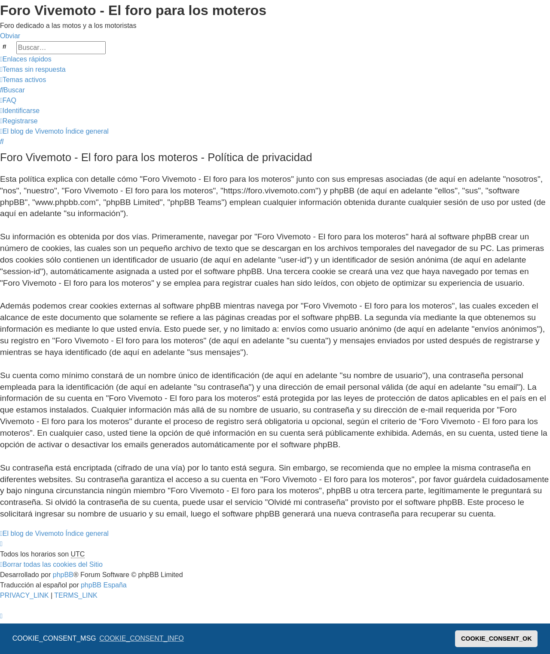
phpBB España (104, 585)
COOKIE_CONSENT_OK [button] (496, 638)
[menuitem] (33, 69)
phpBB (63, 574)
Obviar (10, 36)
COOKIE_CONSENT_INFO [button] (141, 638)
